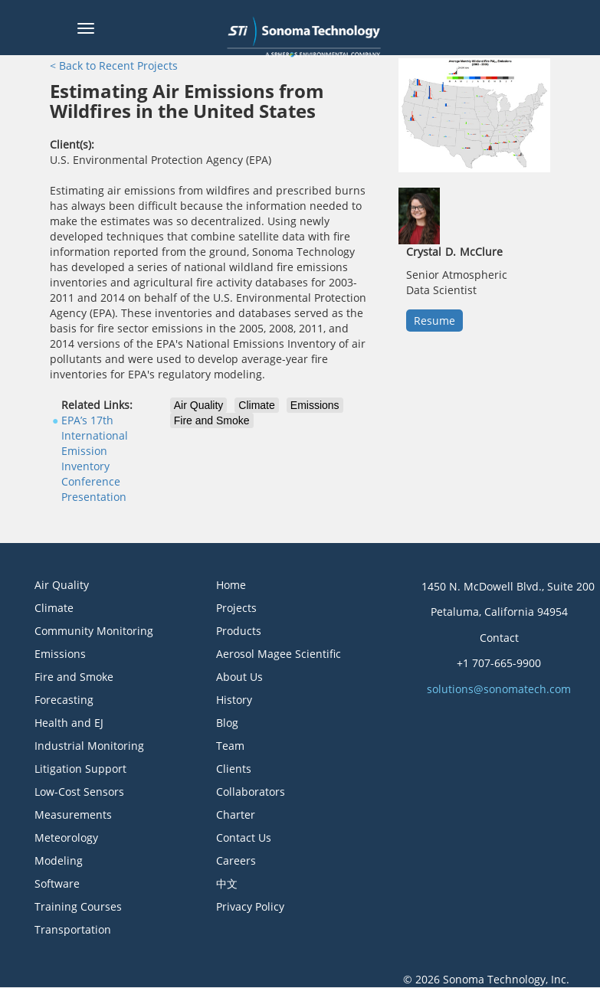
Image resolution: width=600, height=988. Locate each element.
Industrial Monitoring (89, 745)
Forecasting (63, 699)
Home (231, 584)
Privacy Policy (250, 906)
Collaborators (250, 791)
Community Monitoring (93, 630)
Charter (235, 814)
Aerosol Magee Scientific (278, 653)
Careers (236, 860)
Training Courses (78, 906)
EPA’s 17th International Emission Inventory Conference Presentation (94, 458)
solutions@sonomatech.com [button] (499, 689)
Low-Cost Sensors (79, 791)
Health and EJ (68, 722)
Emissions (314, 405)
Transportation (72, 929)
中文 (227, 883)
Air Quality (199, 405)
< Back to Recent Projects (114, 65)
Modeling (58, 860)
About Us (239, 676)
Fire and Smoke (212, 420)
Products (238, 630)
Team (230, 745)
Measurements (73, 814)
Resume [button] (434, 320)
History (234, 699)
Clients (233, 768)
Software (57, 883)
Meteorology (66, 837)
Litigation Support (80, 768)
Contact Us (243, 837)
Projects (236, 607)
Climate (256, 405)
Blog (227, 722)
